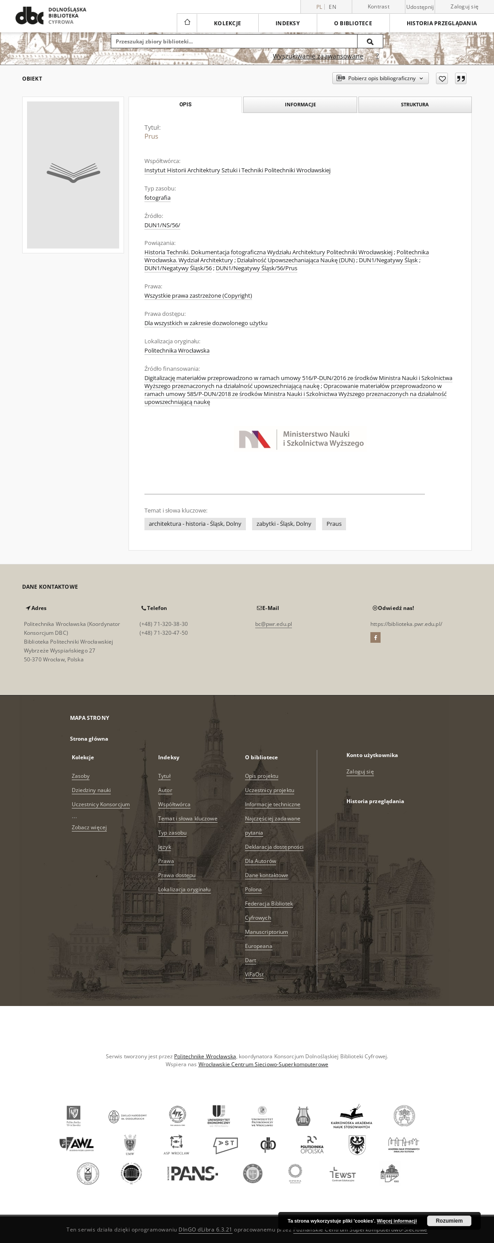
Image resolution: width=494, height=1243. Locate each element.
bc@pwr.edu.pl (273, 624)
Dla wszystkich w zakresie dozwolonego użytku (206, 323)
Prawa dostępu (177, 875)
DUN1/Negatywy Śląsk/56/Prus (256, 268)
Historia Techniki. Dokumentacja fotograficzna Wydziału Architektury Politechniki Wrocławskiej (268, 252)
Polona (253, 889)
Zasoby (81, 776)
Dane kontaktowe (267, 875)
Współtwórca (174, 804)
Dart (250, 960)
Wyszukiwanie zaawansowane (318, 56)
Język (164, 847)
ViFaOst (254, 974)
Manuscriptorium (266, 932)
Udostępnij (420, 7)
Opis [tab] (185, 104)
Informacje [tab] (300, 104)
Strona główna (89, 738)
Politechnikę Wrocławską (205, 1056)
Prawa (166, 861)
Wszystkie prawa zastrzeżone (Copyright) (198, 295)
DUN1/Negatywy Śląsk (388, 260)
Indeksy (288, 23)
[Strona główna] (187, 23)
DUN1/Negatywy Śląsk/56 (178, 268)
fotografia (157, 198)
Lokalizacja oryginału (184, 889)
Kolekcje (227, 23)
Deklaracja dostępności (274, 847)
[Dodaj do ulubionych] (442, 78)
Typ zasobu (172, 832)
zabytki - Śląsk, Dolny (284, 524)
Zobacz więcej (89, 827)
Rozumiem (449, 1221)
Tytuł (164, 776)
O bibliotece (353, 23)
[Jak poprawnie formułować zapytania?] (377, 56)
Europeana (258, 946)
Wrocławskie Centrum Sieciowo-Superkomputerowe (263, 1064)
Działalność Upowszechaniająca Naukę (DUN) (296, 260)
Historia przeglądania (442, 23)
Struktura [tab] (415, 104)
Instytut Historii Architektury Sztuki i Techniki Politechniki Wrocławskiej (237, 170)
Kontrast (378, 6)
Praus (334, 524)
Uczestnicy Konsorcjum (101, 804)
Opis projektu (262, 776)
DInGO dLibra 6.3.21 (206, 1229)
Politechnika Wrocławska (177, 350)
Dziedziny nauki (91, 790)
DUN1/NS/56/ (162, 225)
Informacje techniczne (273, 804)
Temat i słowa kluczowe (188, 818)
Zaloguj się (464, 6)
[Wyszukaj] (370, 41)
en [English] (332, 7)
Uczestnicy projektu (269, 790)
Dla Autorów (260, 861)
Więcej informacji (397, 1221)
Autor (165, 790)
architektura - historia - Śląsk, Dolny (195, 524)
